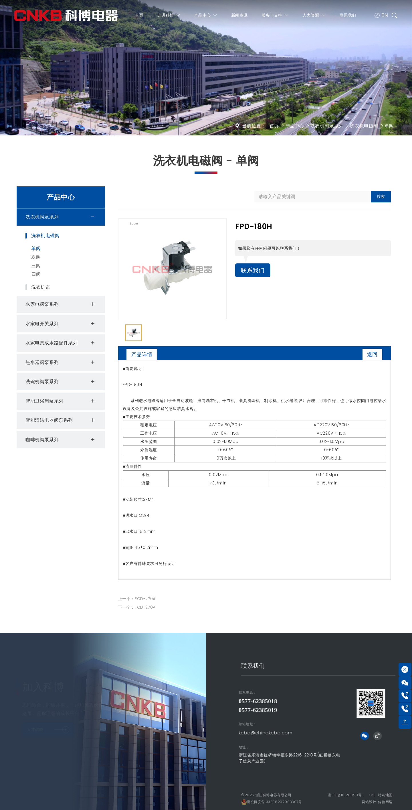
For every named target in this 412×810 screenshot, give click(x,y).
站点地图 (385, 795)
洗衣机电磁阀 (364, 126)
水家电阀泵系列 (60, 304)
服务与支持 (275, 15)
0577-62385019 (184, 710)
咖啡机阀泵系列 (60, 439)
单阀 (389, 126)
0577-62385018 (184, 701)
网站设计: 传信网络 (377, 801)
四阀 (36, 274)
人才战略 (48, 726)
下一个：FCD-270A (137, 607)
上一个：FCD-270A (137, 599)
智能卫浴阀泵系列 (60, 401)
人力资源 (314, 15)
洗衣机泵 (40, 287)
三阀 (36, 265)
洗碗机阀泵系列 (60, 381)
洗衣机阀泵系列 (327, 126)
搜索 (381, 196)
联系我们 (348, 15)
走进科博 (168, 15)
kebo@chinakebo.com (192, 733)
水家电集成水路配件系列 (60, 343)
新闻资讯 (239, 15)
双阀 (36, 257)
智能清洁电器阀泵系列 (60, 420)
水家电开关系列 (60, 323)
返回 (372, 354)
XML (372, 795)
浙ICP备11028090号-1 (346, 795)
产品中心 (205, 15)
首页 (139, 15)
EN (381, 15)
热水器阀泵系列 (60, 362)
